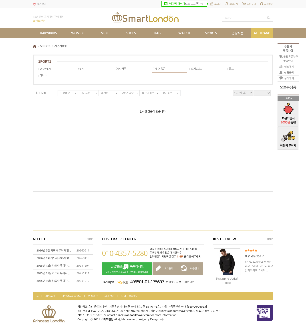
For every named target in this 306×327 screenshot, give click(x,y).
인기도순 (85, 93)
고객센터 (268, 4)
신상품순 (65, 93)
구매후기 (289, 78)
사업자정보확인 (129, 296)
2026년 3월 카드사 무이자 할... (53, 250)
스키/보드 (196, 68)
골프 (231, 68)
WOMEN (45, 68)
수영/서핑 (121, 68)
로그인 (217, 4)
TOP (287, 98)
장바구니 (251, 4)
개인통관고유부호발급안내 (288, 58)
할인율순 (167, 93)
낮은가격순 (127, 93)
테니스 (43, 75)
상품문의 (289, 72)
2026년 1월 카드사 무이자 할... (53, 258)
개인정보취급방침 (71, 296)
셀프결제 (289, 66)
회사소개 (50, 296)
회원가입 (234, 4)
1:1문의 (180, 256)
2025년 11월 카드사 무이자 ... (53, 273)
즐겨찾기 (41, 4)
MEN (81, 68)
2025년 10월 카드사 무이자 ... (53, 281)
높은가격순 (148, 93)
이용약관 (93, 296)
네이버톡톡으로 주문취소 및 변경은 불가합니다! (127, 269)
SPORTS (45, 46)
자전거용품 (60, 46)
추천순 (104, 93)
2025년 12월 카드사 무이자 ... (53, 265)
